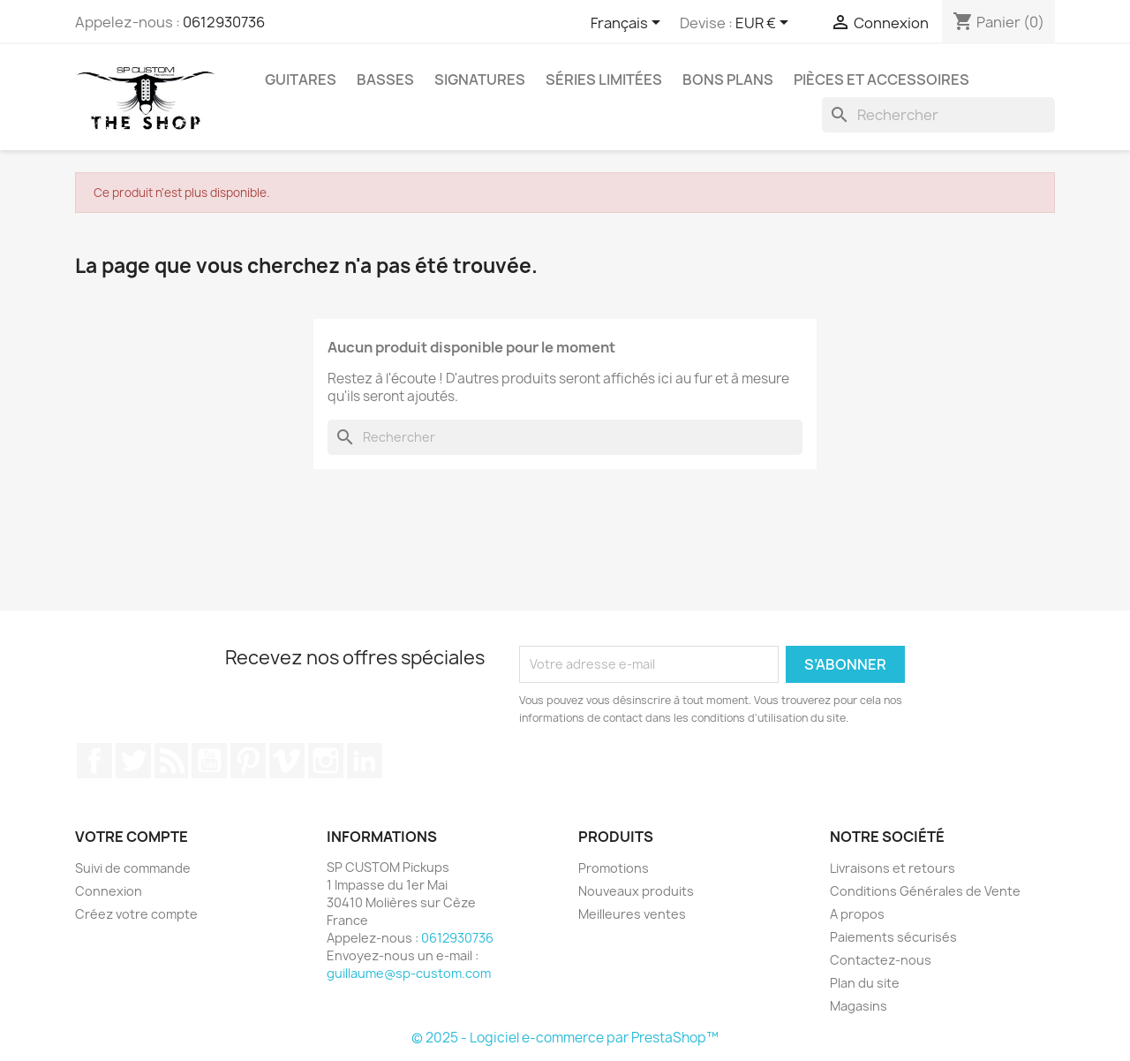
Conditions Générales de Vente (925, 891)
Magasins (858, 1005)
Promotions (613, 868)
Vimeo (287, 760)
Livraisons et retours (892, 868)
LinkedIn (364, 760)
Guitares (300, 79)
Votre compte (131, 836)
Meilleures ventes (632, 914)
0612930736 (224, 22)
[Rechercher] (938, 115)
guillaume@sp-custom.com (409, 973)
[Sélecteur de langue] (629, 23)
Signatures (479, 79)
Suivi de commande (133, 868)
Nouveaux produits (636, 891)
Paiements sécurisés (893, 936)
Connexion (108, 891)
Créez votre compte (136, 914)
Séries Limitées (604, 79)
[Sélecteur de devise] (765, 23)
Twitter (133, 760)
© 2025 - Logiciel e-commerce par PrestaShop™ (565, 1037)
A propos (857, 914)
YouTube (209, 760)
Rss (171, 760)
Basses (385, 79)
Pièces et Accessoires (881, 79)
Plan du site (865, 982)
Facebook (94, 760)
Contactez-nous (880, 959)
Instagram (325, 760)
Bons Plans (727, 79)
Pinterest (248, 760)
